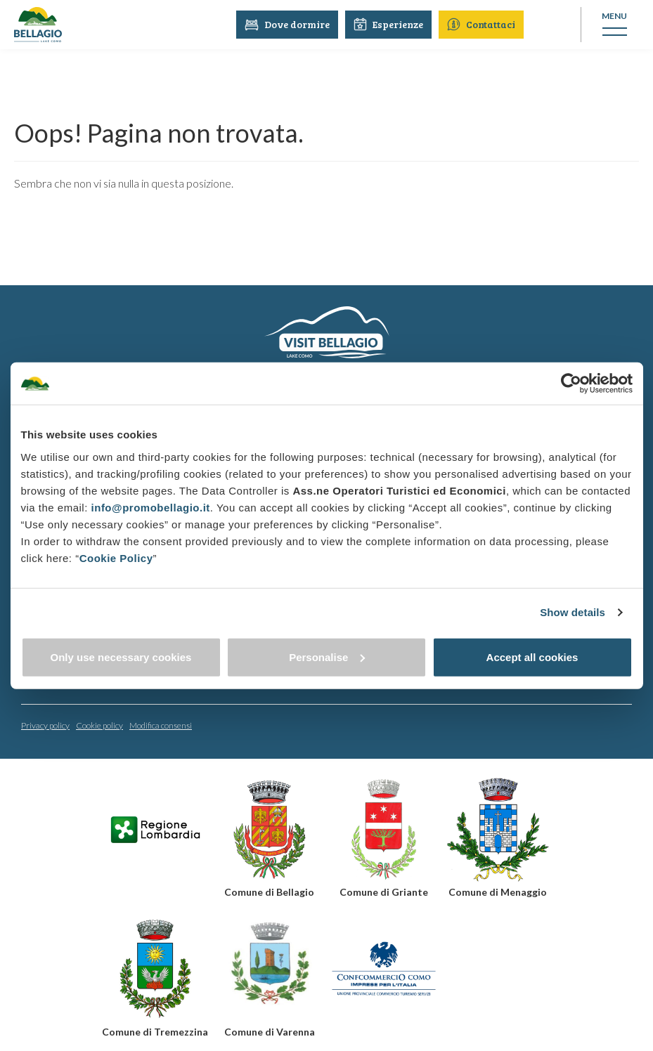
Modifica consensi (160, 724)
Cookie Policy (116, 557)
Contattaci (482, 24)
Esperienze (390, 24)
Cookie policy (99, 724)
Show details (572, 612)
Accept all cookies (532, 656)
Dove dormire (288, 24)
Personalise (327, 656)
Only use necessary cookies (121, 656)
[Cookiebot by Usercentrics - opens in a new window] (571, 383)
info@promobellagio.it (150, 507)
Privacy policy (45, 724)
